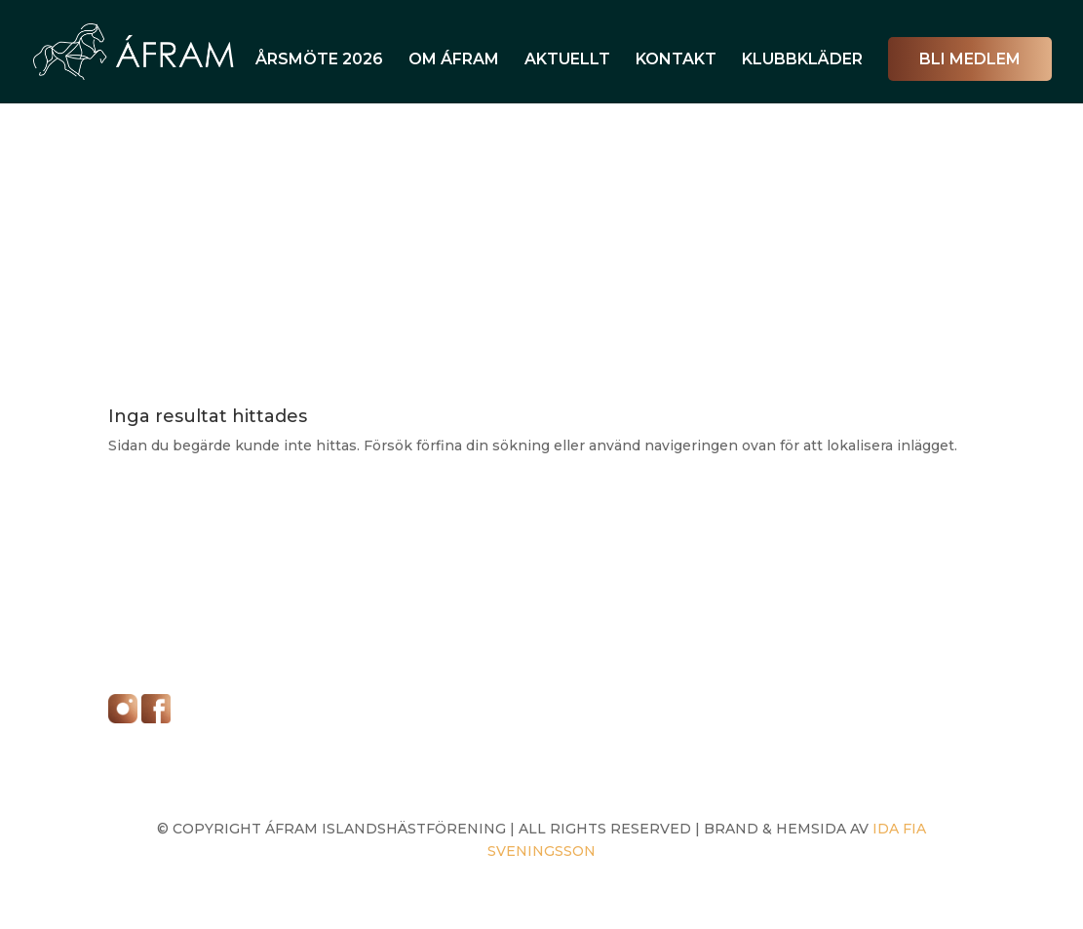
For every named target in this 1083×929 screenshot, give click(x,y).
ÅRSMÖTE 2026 (319, 60)
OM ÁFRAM (453, 60)
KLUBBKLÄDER (802, 60)
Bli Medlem (970, 59)
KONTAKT (676, 60)
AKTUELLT (567, 60)
